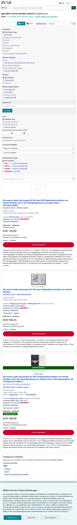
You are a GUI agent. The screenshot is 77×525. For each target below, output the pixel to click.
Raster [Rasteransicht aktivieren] (30, 24)
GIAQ (17, 400)
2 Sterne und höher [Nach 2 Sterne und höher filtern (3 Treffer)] (16, 163)
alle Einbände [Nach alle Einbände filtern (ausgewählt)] (8, 77)
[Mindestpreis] (6, 133)
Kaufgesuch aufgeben (10, 463)
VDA (25, 400)
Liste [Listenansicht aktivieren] (21, 24)
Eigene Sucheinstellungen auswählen (16, 474)
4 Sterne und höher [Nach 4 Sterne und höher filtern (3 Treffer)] (16, 169)
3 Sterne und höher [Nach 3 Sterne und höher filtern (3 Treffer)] (16, 166)
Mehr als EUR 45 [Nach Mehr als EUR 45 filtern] (9, 127)
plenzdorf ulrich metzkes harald (21, 16)
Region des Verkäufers (10, 148)
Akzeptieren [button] (12, 517)
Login (67, 3)
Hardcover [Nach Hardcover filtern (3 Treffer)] (8, 80)
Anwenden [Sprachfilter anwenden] (7, 110)
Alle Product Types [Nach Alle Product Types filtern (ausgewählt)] (9, 32)
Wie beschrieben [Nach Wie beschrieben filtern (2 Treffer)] (10, 71)
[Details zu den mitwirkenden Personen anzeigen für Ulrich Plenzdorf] (9, 387)
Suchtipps (7, 469)
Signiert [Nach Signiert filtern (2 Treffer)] (7, 92)
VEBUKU (22, 306)
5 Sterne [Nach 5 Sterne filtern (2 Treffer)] (12, 171)
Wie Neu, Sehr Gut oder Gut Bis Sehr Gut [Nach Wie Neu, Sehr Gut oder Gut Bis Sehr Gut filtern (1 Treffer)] (18, 63)
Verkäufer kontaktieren (10, 221)
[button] (73, 179)
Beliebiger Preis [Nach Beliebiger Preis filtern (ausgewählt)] (8, 119)
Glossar (6, 472)
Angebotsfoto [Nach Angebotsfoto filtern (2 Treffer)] (9, 98)
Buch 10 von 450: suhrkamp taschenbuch (16, 384)
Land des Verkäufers (10, 152)
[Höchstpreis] (18, 133)
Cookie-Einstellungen (37, 507)
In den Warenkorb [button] (38, 245)
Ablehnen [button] (31, 517)
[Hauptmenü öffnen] (5, 7)
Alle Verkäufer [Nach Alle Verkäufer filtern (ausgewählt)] (9, 161)
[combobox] (41, 7)
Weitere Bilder (38, 374)
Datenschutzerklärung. (60, 511)
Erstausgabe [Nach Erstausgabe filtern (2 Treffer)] (8, 90)
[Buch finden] (74, 7)
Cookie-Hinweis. (40, 509)
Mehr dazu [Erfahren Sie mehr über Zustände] (12, 57)
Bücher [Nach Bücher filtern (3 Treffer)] (6, 35)
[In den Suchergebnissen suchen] (38, 179)
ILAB (17, 306)
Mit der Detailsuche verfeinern (46, 16)
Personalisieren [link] (50, 517)
